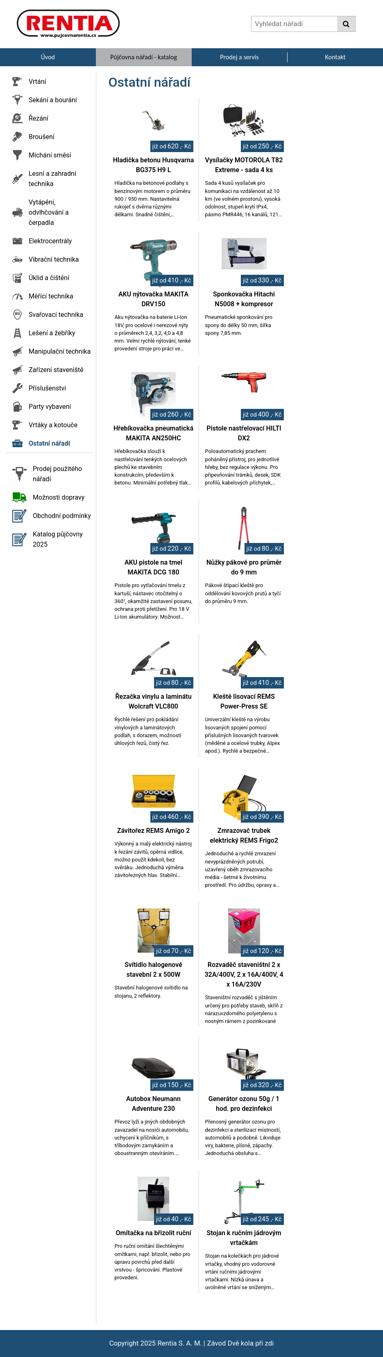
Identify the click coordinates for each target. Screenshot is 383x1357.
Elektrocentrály (50, 241)
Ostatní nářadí (49, 443)
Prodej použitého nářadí (57, 474)
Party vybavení (50, 406)
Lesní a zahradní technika (52, 179)
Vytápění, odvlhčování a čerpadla (49, 212)
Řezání (38, 118)
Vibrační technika (54, 259)
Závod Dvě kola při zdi (240, 1343)
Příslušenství (47, 388)
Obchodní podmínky (62, 516)
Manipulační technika (60, 351)
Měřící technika (51, 296)
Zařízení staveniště (56, 370)
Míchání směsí (50, 155)
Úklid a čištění (49, 278)
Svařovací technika (56, 315)
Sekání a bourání (53, 100)
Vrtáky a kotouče (53, 425)
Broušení (41, 137)
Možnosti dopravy (58, 497)
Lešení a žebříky (52, 333)
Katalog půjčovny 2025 (58, 539)
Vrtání (37, 81)
